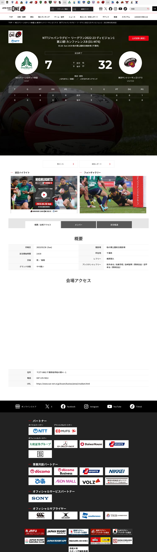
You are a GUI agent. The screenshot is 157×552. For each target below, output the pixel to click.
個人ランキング (44, 17)
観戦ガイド (81, 9)
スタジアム (126, 17)
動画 (115, 17)
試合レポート (97, 164)
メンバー (78, 224)
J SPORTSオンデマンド (89, 79)
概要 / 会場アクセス (42, 224)
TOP (11, 17)
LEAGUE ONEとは (141, 17)
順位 (32, 17)
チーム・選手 (59, 17)
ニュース (72, 17)
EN (155, 8)
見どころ (60, 164)
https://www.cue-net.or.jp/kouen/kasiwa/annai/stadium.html (63, 383)
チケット (106, 17)
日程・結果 (21, 17)
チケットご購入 (59, 9)
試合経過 (114, 224)
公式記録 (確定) (138, 38)
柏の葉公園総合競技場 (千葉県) (86, 45)
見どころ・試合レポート (89, 17)
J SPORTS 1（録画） (67, 79)
